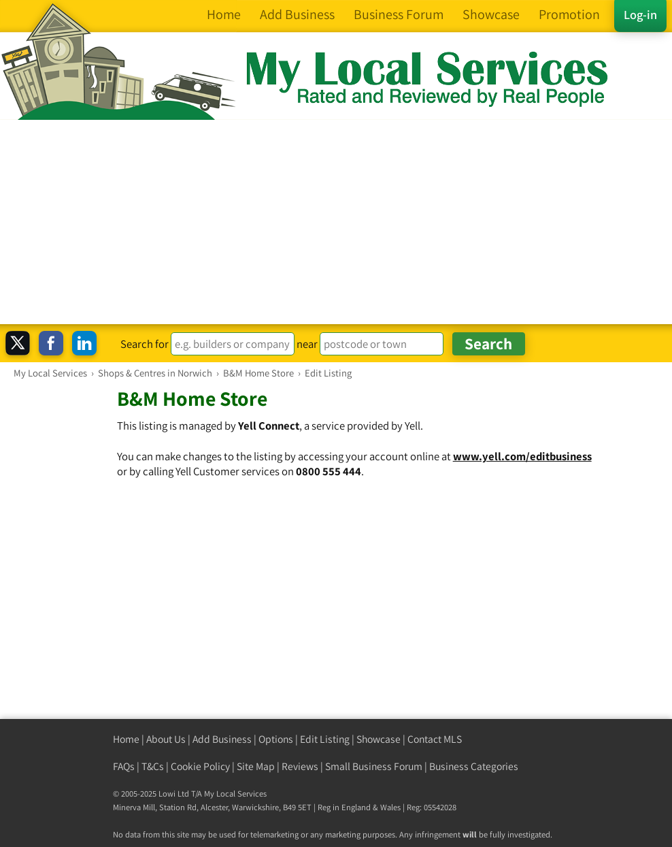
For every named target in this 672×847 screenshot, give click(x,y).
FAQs (124, 766)
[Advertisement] (336, 222)
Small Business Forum (373, 766)
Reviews (300, 766)
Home (126, 739)
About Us (166, 739)
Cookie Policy (200, 766)
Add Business (222, 739)
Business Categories (473, 766)
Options (275, 739)
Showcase (378, 739)
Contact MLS (434, 739)
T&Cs (152, 766)
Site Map (256, 766)
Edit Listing (325, 739)
